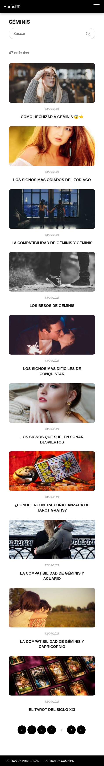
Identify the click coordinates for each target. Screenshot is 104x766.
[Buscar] (86, 32)
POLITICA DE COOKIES (58, 760)
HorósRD (12, 6)
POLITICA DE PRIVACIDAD (21, 760)
